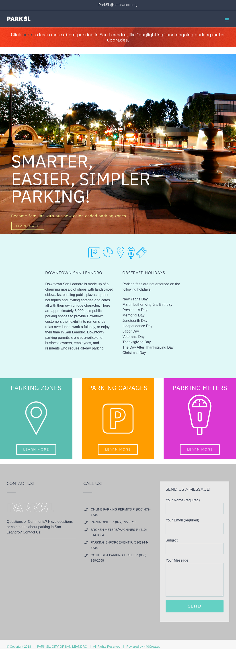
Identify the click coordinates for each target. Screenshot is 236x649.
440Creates (152, 646)
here (27, 34)
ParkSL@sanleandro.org (118, 5)
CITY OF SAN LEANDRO (69, 646)
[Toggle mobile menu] (227, 19)
